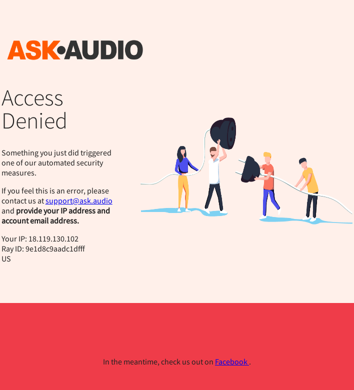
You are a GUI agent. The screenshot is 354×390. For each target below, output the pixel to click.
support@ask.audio (79, 201)
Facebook (232, 361)
